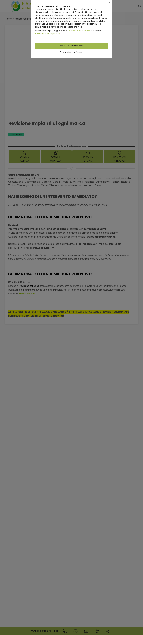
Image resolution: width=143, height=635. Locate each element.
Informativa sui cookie (79, 30)
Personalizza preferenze (71, 52)
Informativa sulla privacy (47, 33)
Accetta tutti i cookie (71, 45)
